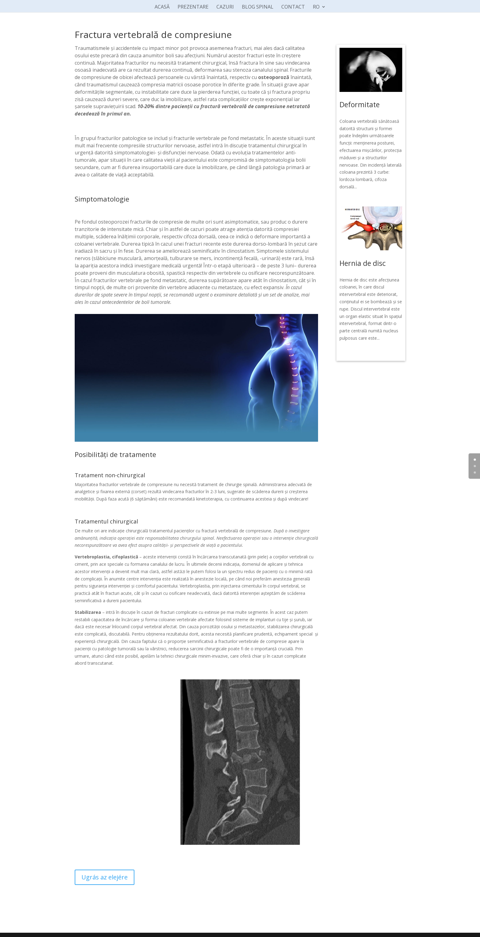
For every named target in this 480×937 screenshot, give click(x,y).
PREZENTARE (193, 7)
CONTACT (293, 7)
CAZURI (225, 7)
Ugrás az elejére (104, 877)
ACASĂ (162, 7)
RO (316, 7)
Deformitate (359, 104)
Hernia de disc (362, 263)
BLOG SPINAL (257, 7)
